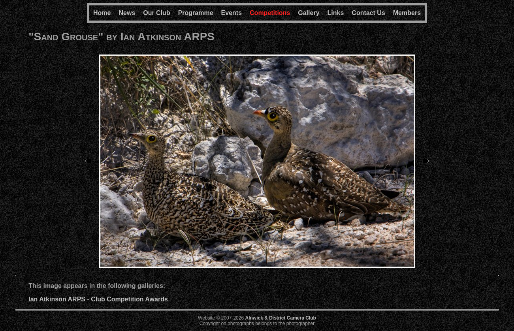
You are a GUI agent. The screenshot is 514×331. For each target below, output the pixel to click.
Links (336, 12)
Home (102, 12)
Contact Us (368, 12)
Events (231, 12)
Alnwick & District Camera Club (280, 318)
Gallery (308, 12)
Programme (195, 12)
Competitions (270, 12)
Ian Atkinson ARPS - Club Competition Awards (98, 299)
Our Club (156, 12)
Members (407, 12)
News (127, 12)
